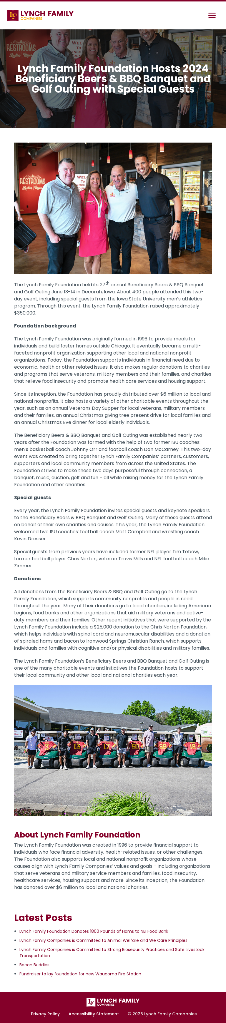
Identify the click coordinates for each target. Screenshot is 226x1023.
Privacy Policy (45, 1014)
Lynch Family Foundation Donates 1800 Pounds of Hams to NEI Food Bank (93, 931)
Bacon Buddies (34, 965)
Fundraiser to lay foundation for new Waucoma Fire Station (80, 974)
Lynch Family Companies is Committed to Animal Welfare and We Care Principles (103, 940)
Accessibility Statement (94, 1014)
